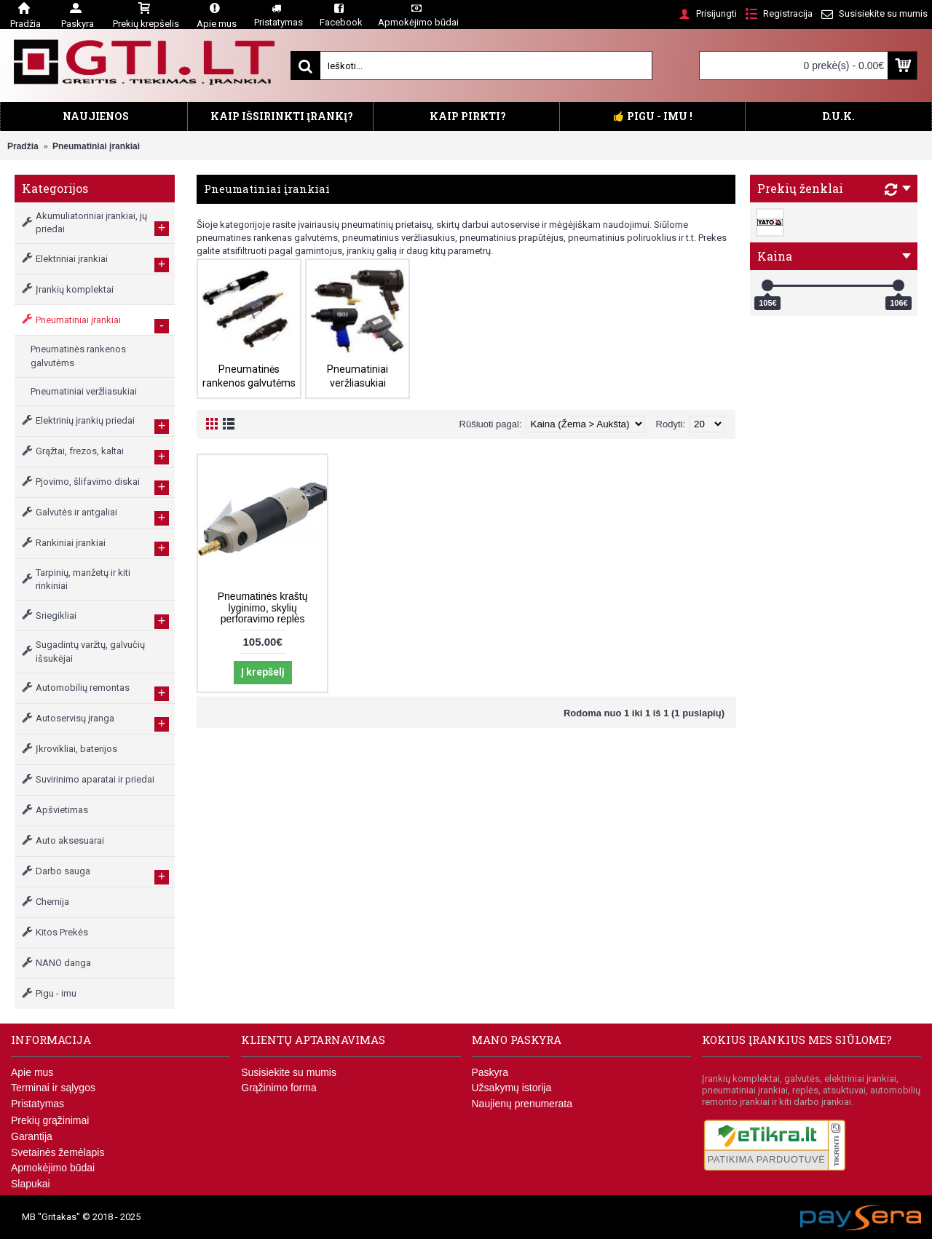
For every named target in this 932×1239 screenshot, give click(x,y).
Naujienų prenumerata (522, 1103)
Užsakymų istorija (512, 1087)
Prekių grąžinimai (50, 1120)
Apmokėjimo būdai (53, 1167)
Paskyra (490, 1072)
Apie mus (32, 1072)
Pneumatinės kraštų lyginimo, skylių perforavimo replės (263, 607)
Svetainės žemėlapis (57, 1152)
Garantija (31, 1136)
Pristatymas (37, 1103)
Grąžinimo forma (278, 1087)
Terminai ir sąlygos (53, 1087)
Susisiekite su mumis (288, 1072)
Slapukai (30, 1183)
